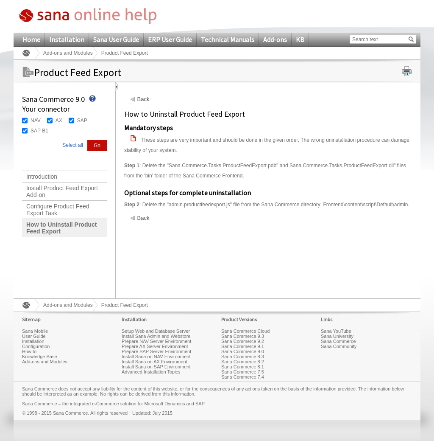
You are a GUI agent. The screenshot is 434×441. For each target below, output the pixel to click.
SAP (82, 121)
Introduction (41, 176)
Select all (72, 145)
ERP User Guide (170, 39)
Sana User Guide (116, 39)
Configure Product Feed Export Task (57, 209)
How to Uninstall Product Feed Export (61, 228)
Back (143, 99)
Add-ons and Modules (68, 53)
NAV (36, 121)
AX (59, 121)
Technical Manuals (227, 39)
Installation (66, 39)
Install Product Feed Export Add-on (62, 191)
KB (300, 39)
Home (31, 39)
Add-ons (275, 39)
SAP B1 (39, 131)
